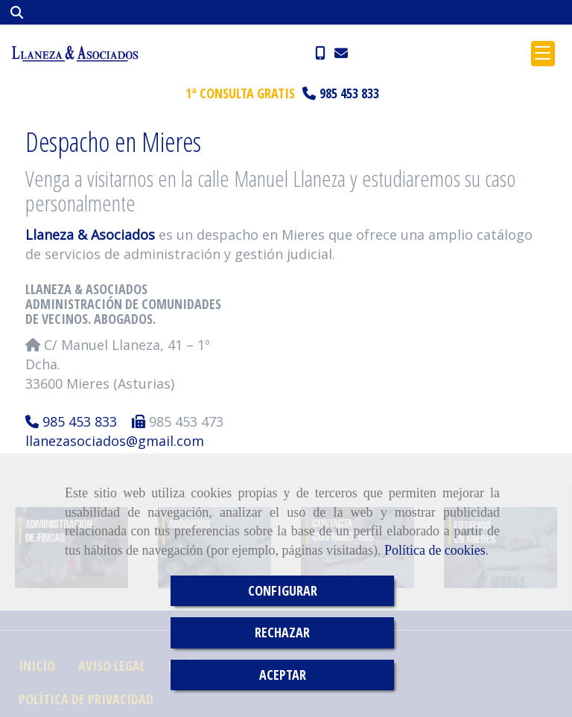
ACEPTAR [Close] (282, 674)
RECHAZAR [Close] (282, 632)
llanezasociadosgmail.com (114, 441)
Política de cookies (435, 550)
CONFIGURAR (282, 590)
